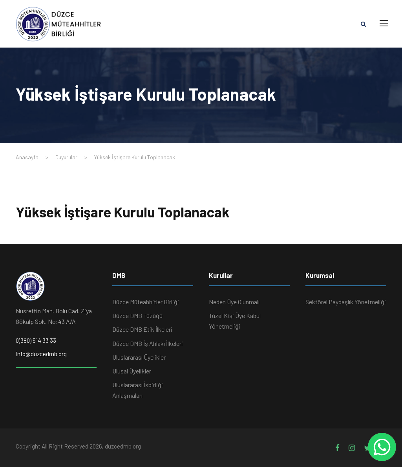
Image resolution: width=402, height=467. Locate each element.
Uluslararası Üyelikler (139, 357)
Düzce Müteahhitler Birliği (145, 301)
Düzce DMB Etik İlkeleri (142, 329)
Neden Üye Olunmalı (234, 301)
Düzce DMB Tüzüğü (137, 315)
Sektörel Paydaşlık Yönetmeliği (345, 301)
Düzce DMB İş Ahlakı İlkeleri (147, 343)
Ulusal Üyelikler (131, 371)
